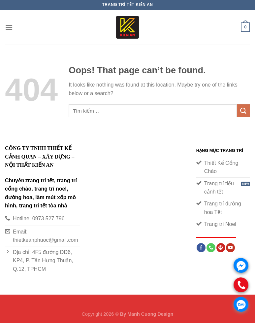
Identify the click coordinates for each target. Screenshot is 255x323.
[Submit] (243, 110)
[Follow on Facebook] (201, 247)
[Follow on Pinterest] (220, 247)
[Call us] (211, 247)
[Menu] (9, 27)
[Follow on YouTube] (230, 247)
